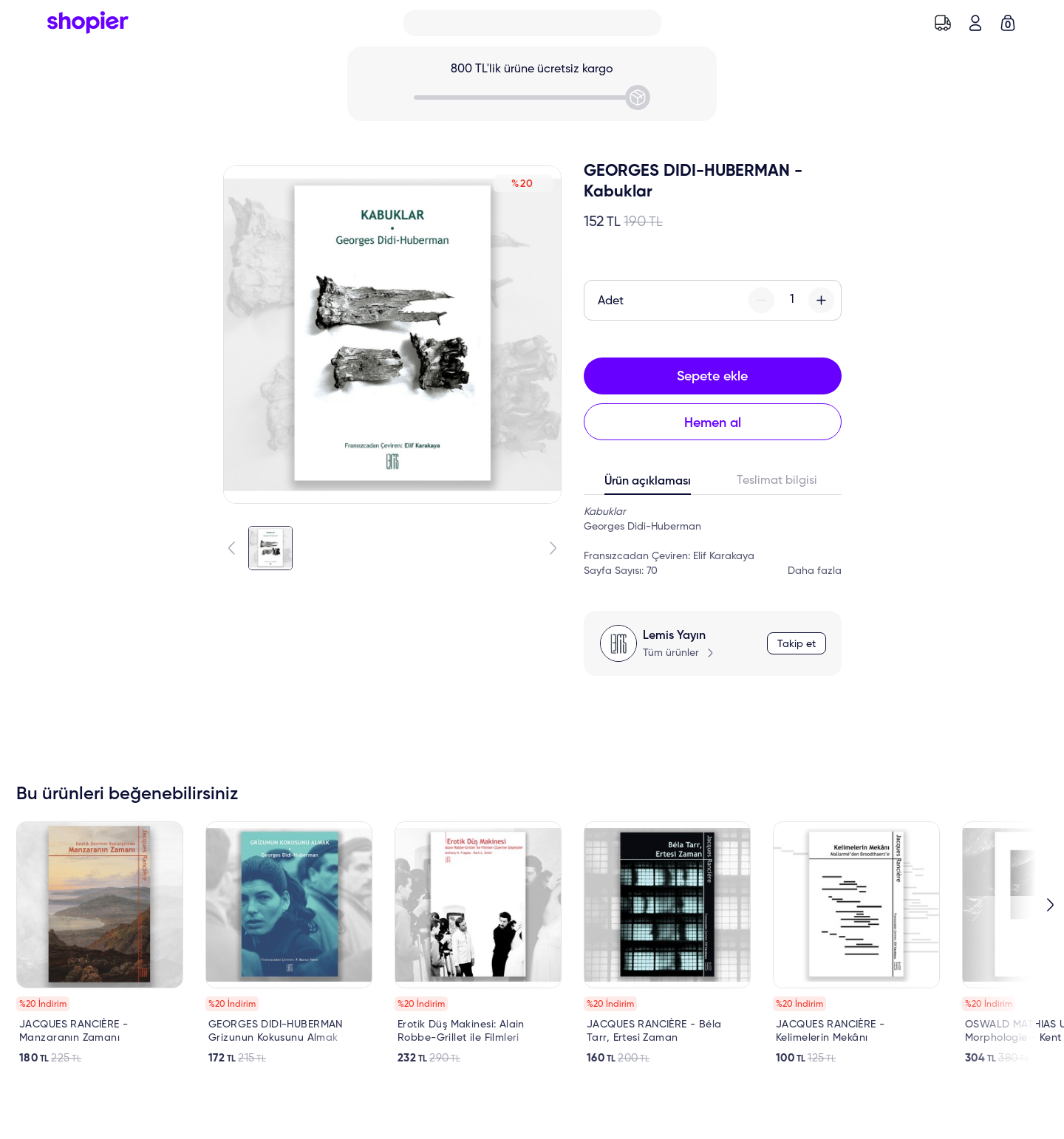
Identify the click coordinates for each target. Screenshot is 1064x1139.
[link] (99, 943)
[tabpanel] (713, 541)
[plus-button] (821, 300)
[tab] (648, 484)
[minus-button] (761, 300)
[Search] (532, 23)
